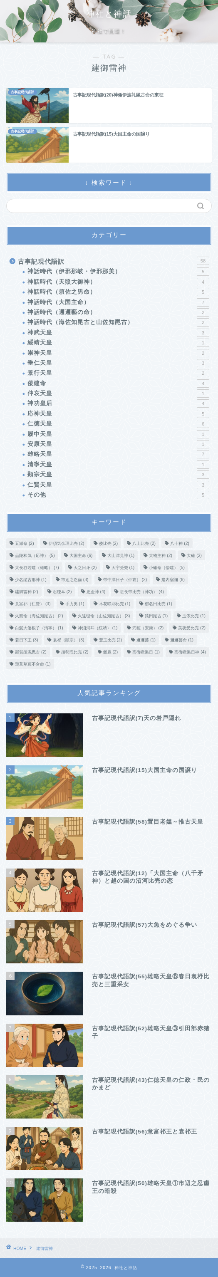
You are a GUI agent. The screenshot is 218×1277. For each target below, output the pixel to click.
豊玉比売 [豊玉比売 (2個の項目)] (110, 640)
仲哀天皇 (118, 393)
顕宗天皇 (118, 474)
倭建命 (118, 383)
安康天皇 (118, 444)
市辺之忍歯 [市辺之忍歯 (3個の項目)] (75, 579)
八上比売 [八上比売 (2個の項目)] (144, 543)
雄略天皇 (118, 454)
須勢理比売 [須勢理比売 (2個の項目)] (75, 652)
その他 (118, 495)
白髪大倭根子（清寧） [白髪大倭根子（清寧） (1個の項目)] (39, 628)
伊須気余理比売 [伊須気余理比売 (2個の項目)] (66, 543)
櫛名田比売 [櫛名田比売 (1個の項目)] (158, 603)
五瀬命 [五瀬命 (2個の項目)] (24, 543)
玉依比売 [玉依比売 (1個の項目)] (194, 616)
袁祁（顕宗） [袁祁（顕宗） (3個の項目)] (68, 640)
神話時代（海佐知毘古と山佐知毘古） (118, 322)
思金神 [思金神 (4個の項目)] (96, 591)
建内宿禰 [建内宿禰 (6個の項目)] (173, 579)
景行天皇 (118, 373)
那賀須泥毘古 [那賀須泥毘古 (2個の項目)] (31, 652)
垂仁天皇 (118, 363)
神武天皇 (118, 333)
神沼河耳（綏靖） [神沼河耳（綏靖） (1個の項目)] (98, 628)
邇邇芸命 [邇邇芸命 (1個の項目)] (181, 640)
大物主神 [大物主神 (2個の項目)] (160, 555)
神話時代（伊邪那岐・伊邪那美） (118, 271)
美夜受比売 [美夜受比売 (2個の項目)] (192, 628)
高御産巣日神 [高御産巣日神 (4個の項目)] (190, 652)
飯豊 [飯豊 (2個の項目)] (110, 652)
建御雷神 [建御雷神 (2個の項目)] (26, 591)
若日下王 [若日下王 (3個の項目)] (26, 640)
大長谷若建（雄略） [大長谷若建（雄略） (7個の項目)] (37, 567)
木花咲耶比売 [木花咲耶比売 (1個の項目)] (115, 603)
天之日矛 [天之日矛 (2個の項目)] (85, 567)
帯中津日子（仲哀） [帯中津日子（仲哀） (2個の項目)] (125, 579)
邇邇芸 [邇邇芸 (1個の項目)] (146, 640)
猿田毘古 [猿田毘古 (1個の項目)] (156, 616)
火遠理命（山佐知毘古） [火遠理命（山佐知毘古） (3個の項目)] (104, 616)
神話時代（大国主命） (118, 302)
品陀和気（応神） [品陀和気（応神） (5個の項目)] (35, 555)
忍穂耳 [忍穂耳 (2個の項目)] (62, 591)
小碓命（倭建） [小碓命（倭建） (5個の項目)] (167, 567)
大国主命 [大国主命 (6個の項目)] (81, 555)
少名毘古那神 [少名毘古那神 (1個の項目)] (31, 579)
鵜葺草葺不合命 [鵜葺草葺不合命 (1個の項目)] (33, 664)
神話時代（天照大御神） (118, 282)
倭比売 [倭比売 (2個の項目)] (108, 543)
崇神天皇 (118, 353)
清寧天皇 (118, 464)
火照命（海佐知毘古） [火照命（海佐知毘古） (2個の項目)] (39, 616)
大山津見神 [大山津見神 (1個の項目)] (121, 555)
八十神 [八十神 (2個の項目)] (179, 543)
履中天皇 (118, 434)
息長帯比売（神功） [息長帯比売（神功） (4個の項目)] (142, 591)
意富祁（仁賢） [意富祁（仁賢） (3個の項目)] (33, 603)
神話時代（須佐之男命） (118, 292)
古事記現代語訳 (113, 261)
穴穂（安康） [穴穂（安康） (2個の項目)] (148, 628)
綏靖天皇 (118, 343)
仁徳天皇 (118, 424)
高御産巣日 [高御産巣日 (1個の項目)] (146, 652)
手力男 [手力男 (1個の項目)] (74, 603)
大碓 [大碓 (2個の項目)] (194, 555)
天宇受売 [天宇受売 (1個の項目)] (123, 567)
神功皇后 (118, 403)
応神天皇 (118, 414)
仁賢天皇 (118, 485)
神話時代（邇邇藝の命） (118, 312)
